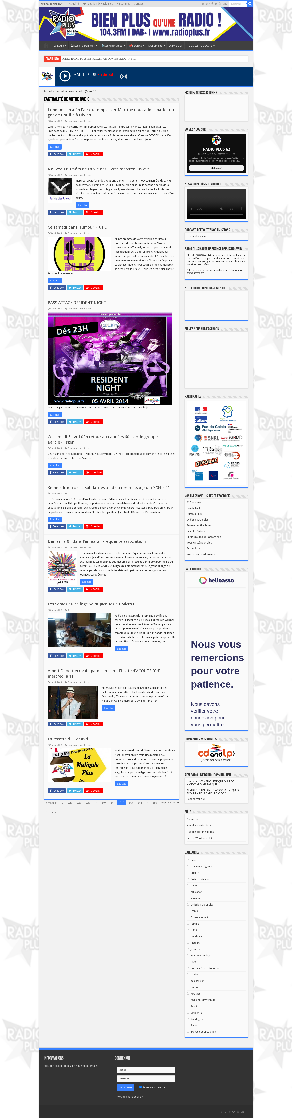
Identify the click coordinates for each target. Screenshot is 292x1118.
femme (195, 923)
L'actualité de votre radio (205, 968)
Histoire (195, 942)
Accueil (46, 45)
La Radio (59, 45)
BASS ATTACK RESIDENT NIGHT (77, 302)
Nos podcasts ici (196, 236)
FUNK (194, 930)
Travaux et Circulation (203, 1031)
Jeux (193, 961)
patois (194, 987)
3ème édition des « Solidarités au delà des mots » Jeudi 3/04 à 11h (110, 487)
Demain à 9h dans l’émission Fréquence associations (97, 541)
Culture (195, 872)
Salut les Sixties (196, 531)
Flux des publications (199, 825)
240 (103, 802)
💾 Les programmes (83, 45)
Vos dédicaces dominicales (202, 554)
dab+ (194, 885)
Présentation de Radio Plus (98, 3)
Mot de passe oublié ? (130, 1096)
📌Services (135, 45)
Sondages (197, 1019)
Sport (194, 1025)
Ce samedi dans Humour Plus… (78, 227)
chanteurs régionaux (203, 866)
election (195, 898)
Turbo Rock (193, 548)
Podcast (195, 993)
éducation (196, 891)
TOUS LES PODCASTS (199, 45)
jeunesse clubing (200, 955)
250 (154, 802)
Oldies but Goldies (197, 519)
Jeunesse (196, 949)
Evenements (155, 45)
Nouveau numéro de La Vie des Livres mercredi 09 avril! (100, 169)
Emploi (195, 910)
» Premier (51, 802)
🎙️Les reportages (111, 45)
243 (130, 802)
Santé (194, 1006)
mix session (197, 980)
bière (194, 860)
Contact (138, 3)
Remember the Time (199, 525)
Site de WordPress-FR (199, 838)
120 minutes (194, 502)
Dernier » (51, 812)
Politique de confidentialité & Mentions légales (71, 1065)
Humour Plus (194, 513)
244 (139, 802)
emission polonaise (202, 904)
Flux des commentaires (200, 831)
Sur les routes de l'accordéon (204, 536)
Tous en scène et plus (199, 542)
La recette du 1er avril (68, 739)
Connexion (193, 819)
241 (112, 802)
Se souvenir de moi (152, 1087)
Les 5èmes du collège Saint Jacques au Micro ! (91, 604)
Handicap (196, 936)
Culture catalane (200, 879)
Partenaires (123, 3)
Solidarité (196, 1012)
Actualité (74, 3)
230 (88, 802)
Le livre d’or (175, 45)
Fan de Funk (193, 508)
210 (70, 802)
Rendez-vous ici (196, 799)
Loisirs (194, 974)
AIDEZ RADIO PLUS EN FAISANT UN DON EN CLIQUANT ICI (99, 58)
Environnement (199, 917)
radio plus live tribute (203, 1000)
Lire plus (54, 146)
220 (79, 802)
